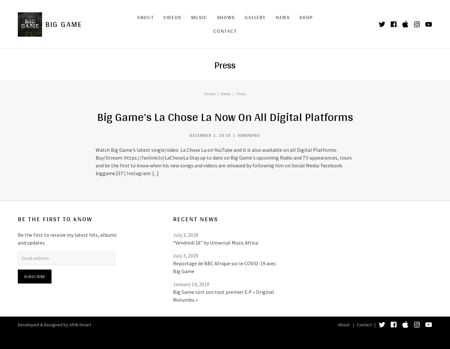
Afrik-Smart (80, 325)
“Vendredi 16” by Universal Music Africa (215, 242)
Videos (172, 17)
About (145, 17)
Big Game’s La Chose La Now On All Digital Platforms (225, 116)
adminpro (248, 135)
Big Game (63, 24)
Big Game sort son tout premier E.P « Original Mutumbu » (223, 296)
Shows (226, 17)
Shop (306, 17)
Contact (225, 31)
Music (199, 17)
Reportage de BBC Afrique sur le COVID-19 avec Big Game (224, 267)
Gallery (255, 17)
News (283, 17)
